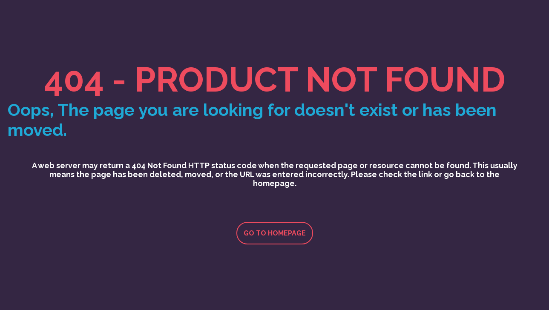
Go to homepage (275, 233)
